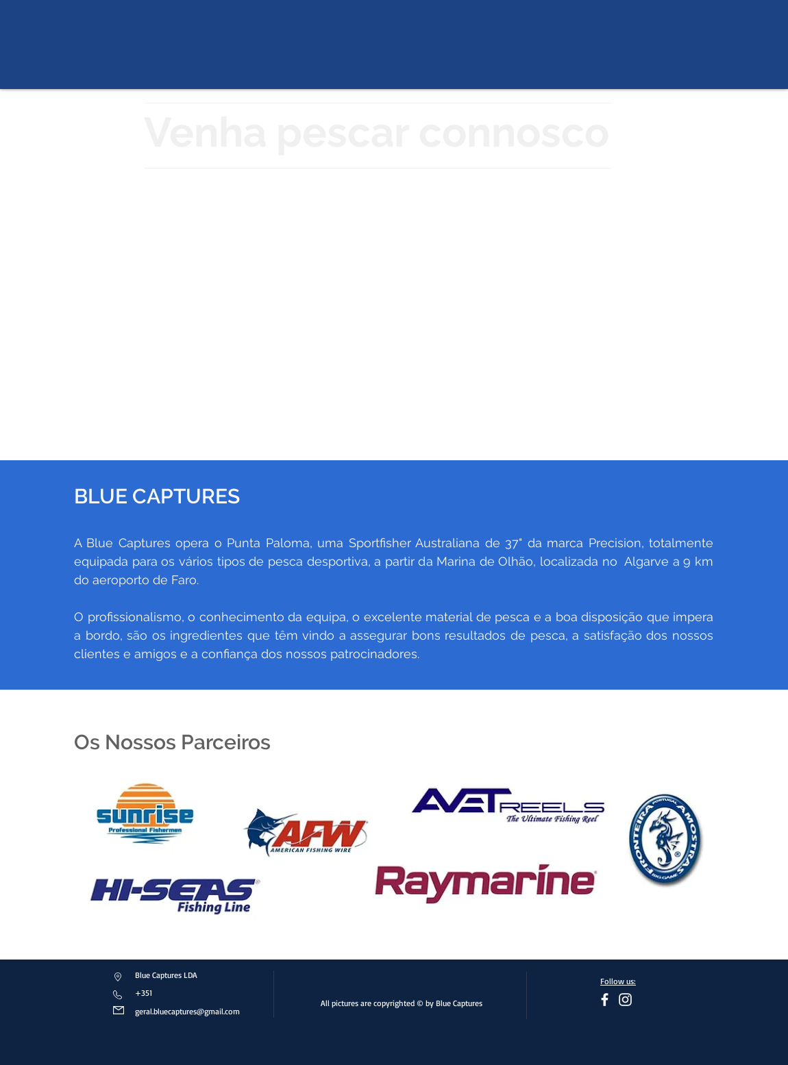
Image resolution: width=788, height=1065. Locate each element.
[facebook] (604, 999)
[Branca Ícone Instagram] (625, 999)
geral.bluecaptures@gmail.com (187, 1011)
